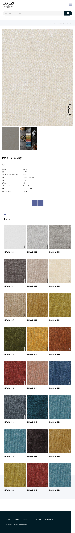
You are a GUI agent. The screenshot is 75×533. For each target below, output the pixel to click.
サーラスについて (27, 519)
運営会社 (38, 519)
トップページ (52, 23)
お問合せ (16, 519)
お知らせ (8, 519)
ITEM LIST (60, 23)
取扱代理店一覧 (49, 519)
